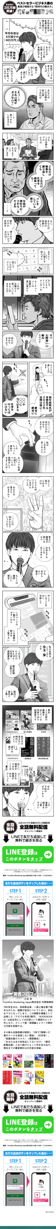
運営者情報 (50, 1212)
